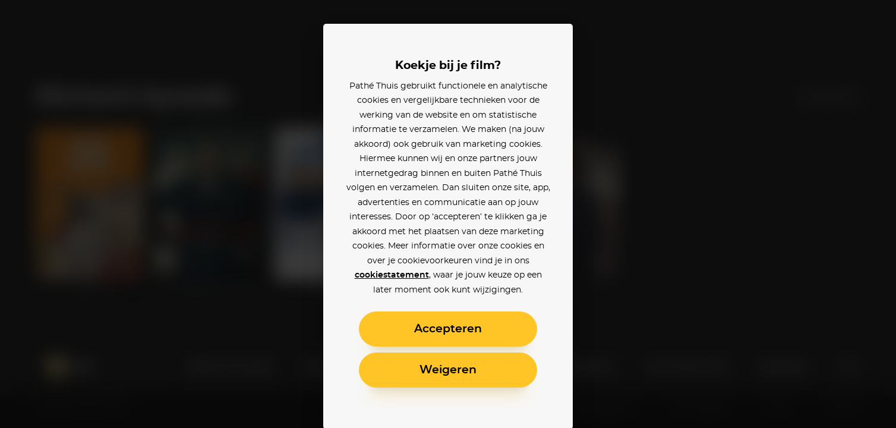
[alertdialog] (448, 214)
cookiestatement (392, 275)
